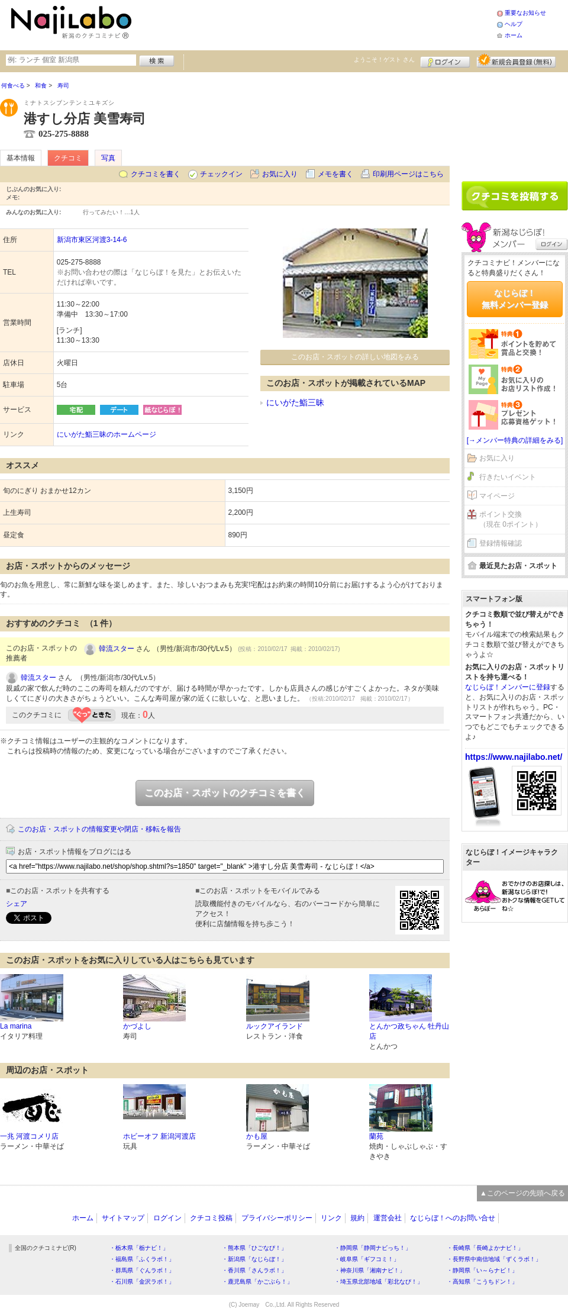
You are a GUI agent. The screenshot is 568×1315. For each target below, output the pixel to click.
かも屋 (256, 1136)
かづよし (137, 1026)
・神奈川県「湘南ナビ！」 (369, 1270)
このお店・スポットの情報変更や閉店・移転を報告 (99, 829)
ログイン (445, 60)
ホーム (513, 35)
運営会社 (387, 1218)
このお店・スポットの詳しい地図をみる (355, 357)
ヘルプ (513, 24)
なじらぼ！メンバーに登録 (507, 687)
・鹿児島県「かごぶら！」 (257, 1281)
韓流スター (116, 648)
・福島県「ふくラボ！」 (142, 1259)
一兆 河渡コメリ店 (29, 1136)
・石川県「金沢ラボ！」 (142, 1281)
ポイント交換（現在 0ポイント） (510, 519)
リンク (331, 1218)
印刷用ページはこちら (408, 174)
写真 (108, 158)
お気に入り (280, 174)
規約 (357, 1218)
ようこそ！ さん (384, 59)
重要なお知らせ (525, 12)
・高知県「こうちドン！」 (482, 1281)
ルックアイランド (274, 1026)
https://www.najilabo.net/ (513, 757)
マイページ (497, 496)
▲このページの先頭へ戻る (522, 1193)
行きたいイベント (507, 477)
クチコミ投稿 (211, 1218)
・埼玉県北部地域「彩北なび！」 (378, 1281)
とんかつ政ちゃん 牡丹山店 (409, 1031)
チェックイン (221, 174)
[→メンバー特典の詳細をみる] (515, 440)
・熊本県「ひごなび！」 (254, 1248)
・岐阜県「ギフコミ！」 (366, 1259)
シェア (16, 904)
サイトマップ (123, 1218)
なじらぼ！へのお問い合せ (452, 1218)
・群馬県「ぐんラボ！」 (142, 1270)
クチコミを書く (155, 174)
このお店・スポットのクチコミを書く (224, 793)
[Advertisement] (515, 122)
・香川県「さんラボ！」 (254, 1270)
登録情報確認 (500, 543)
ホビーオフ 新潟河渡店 (159, 1136)
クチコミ (68, 158)
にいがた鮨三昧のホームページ (106, 434)
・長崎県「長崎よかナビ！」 (485, 1248)
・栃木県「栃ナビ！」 (139, 1248)
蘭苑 (376, 1136)
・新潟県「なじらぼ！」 (254, 1259)
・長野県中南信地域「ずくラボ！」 (494, 1259)
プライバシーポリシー (276, 1218)
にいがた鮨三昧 (295, 402)
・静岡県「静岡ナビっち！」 (372, 1248)
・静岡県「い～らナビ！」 (482, 1270)
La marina (15, 1026)
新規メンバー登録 (516, 60)
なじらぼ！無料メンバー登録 (515, 299)
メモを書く (335, 174)
